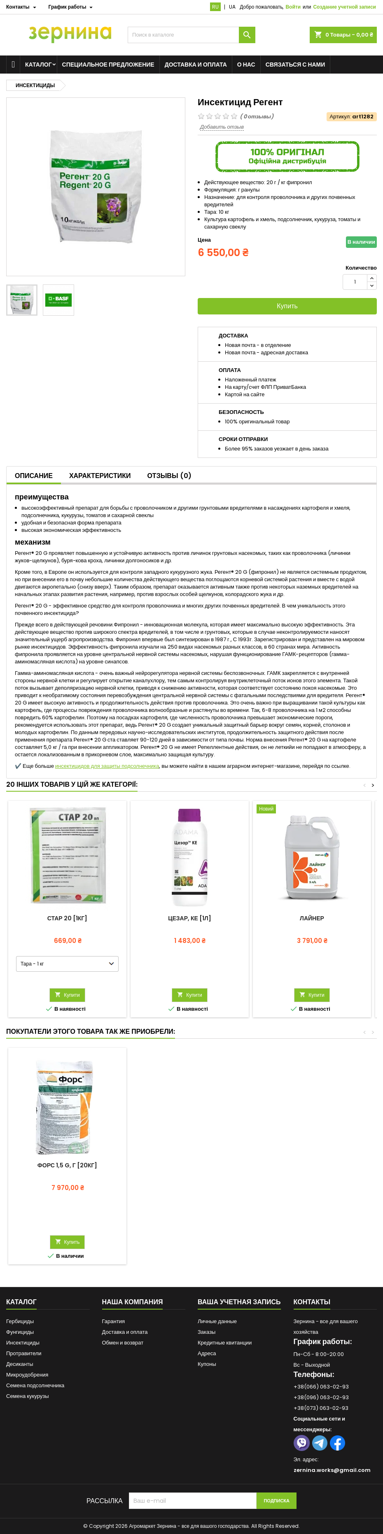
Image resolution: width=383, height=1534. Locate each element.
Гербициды (20, 1321)
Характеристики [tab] (100, 476)
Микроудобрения (27, 1375)
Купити (67, 994)
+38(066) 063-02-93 (321, 1387)
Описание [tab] (34, 476)
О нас (246, 64)
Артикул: (340, 116)
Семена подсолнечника (35, 1385)
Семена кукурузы (27, 1396)
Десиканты (19, 1364)
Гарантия (113, 1321)
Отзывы (169, 476)
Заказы (206, 1332)
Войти (293, 6)
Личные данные (217, 1321)
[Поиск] (191, 35)
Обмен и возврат (123, 1343)
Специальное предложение (108, 64)
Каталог (38, 64)
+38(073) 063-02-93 (321, 1408)
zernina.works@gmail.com (332, 1470)
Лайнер (312, 918)
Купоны (207, 1364)
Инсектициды (23, 1343)
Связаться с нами (295, 64)
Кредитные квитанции (225, 1343)
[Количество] (355, 282)
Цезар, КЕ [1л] (189, 918)
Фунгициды (20, 1332)
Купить (287, 306)
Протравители (24, 1353)
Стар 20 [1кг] (67, 918)
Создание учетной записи (344, 6)
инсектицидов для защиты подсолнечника (107, 766)
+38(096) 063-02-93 (321, 1397)
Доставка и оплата (196, 64)
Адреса (207, 1353)
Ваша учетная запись (239, 1302)
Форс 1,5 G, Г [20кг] (67, 1165)
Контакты (312, 1302)
